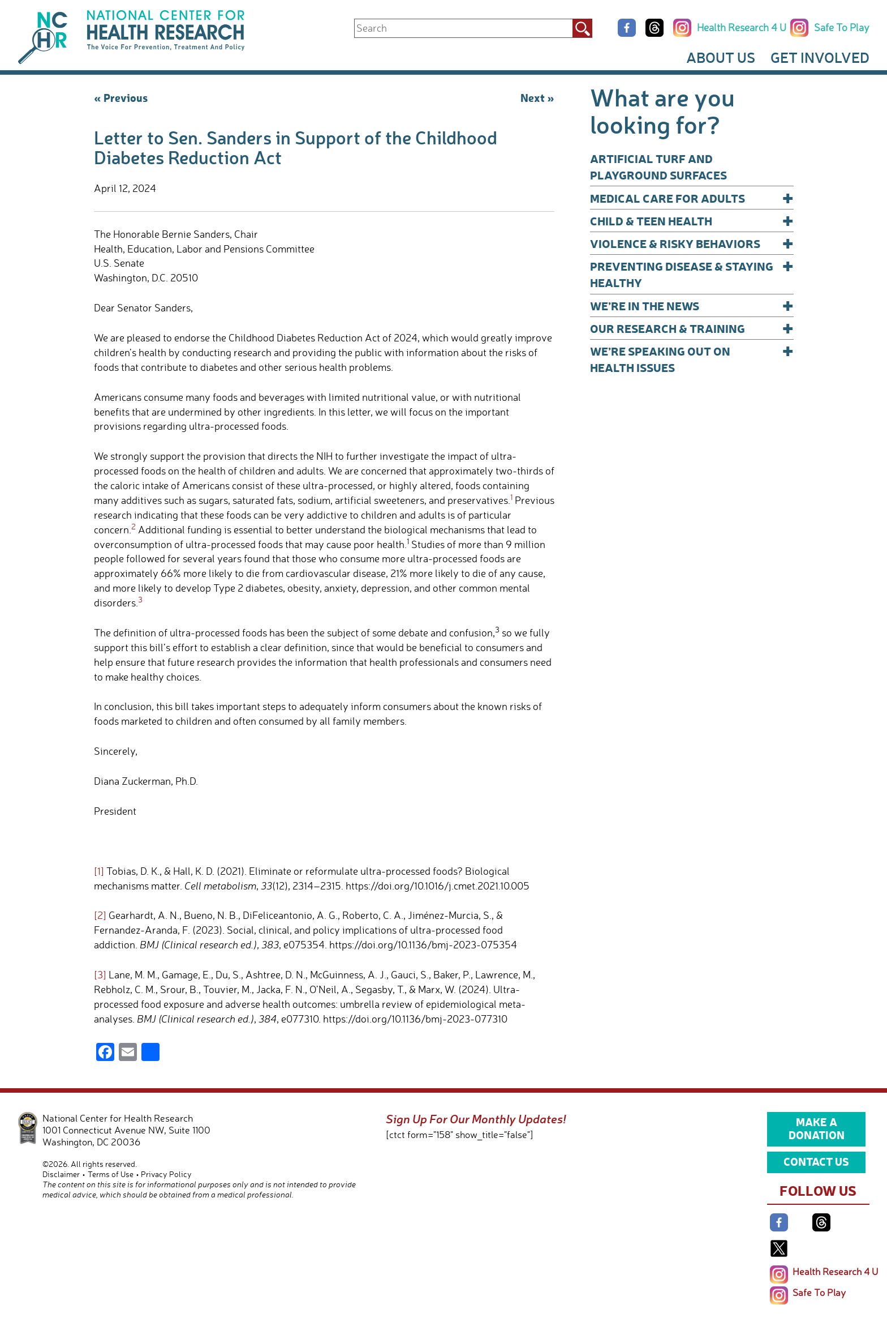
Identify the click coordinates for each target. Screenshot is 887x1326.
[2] (100, 915)
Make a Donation (817, 1128)
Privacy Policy (166, 1174)
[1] (99, 871)
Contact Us (816, 1161)
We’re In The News (692, 305)
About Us (720, 57)
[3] (100, 974)
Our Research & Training (692, 328)
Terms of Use (111, 1174)
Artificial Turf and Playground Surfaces (658, 166)
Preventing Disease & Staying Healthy (692, 274)
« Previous (121, 97)
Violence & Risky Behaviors (692, 243)
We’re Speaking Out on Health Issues (692, 359)
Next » (537, 97)
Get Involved (819, 57)
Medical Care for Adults (692, 198)
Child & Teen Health (692, 220)
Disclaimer (61, 1174)
